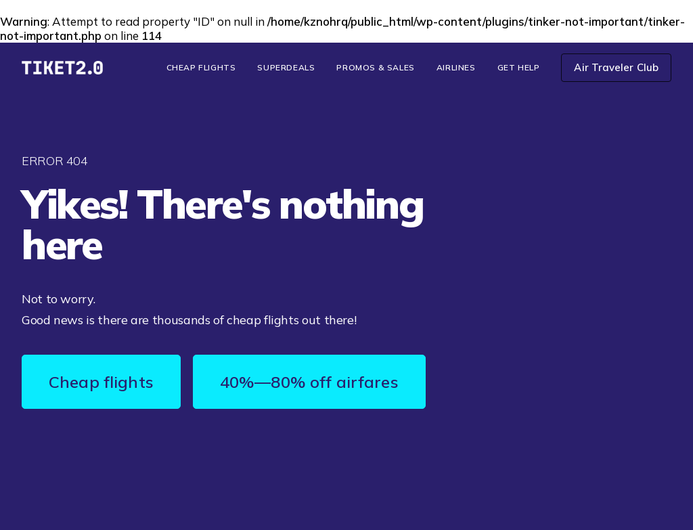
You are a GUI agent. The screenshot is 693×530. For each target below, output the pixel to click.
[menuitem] (206, 68)
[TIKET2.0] (62, 67)
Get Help (518, 67)
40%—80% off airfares (309, 382)
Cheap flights (101, 382)
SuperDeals (286, 67)
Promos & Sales (375, 67)
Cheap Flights (201, 67)
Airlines (456, 67)
